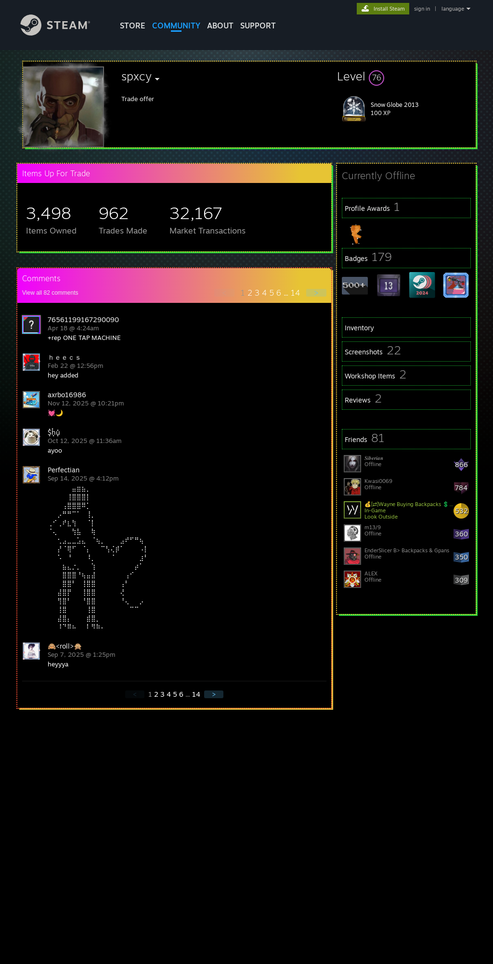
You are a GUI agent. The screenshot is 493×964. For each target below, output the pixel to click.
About (220, 25)
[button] (406, 76)
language (452, 8)
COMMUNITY (176, 25)
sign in (422, 8)
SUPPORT (258, 25)
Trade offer (137, 99)
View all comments (50, 292)
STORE (132, 25)
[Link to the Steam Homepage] (62, 33)
